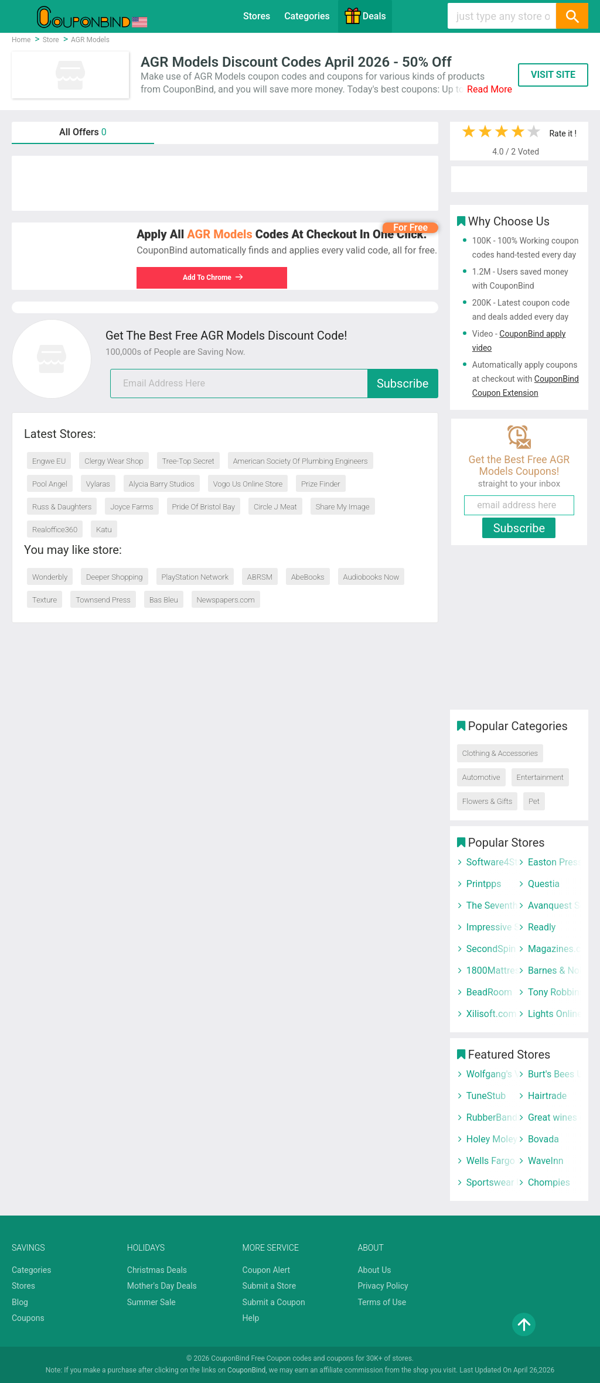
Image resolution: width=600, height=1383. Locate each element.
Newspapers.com (226, 599)
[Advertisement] (225, 183)
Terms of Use (381, 1302)
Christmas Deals (157, 1270)
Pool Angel (49, 484)
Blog (20, 1302)
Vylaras (98, 484)
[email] (274, 383)
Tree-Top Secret (188, 461)
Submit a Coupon (274, 1302)
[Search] (571, 16)
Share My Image (343, 506)
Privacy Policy (382, 1285)
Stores (256, 16)
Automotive (481, 777)
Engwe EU (49, 461)
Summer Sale (151, 1302)
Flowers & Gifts (487, 801)
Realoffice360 (54, 529)
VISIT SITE (553, 74)
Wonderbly (49, 577)
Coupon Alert (267, 1270)
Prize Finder (320, 484)
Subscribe (402, 383)
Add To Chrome (213, 277)
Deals (365, 16)
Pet (534, 801)
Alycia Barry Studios (162, 484)
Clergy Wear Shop (113, 461)
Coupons (28, 1318)
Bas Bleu (163, 599)
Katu (103, 529)
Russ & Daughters (61, 506)
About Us (374, 1270)
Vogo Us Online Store (248, 484)
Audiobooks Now (371, 577)
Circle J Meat (275, 506)
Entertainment (540, 777)
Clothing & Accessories (500, 753)
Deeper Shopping (114, 577)
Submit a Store (269, 1285)
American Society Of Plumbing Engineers (300, 461)
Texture (44, 599)
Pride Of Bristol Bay (204, 506)
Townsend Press (103, 599)
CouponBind (246, 1370)
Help (251, 1318)
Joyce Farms (131, 506)
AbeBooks (308, 577)
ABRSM (259, 577)
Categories (307, 16)
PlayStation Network (195, 577)
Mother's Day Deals (162, 1285)
